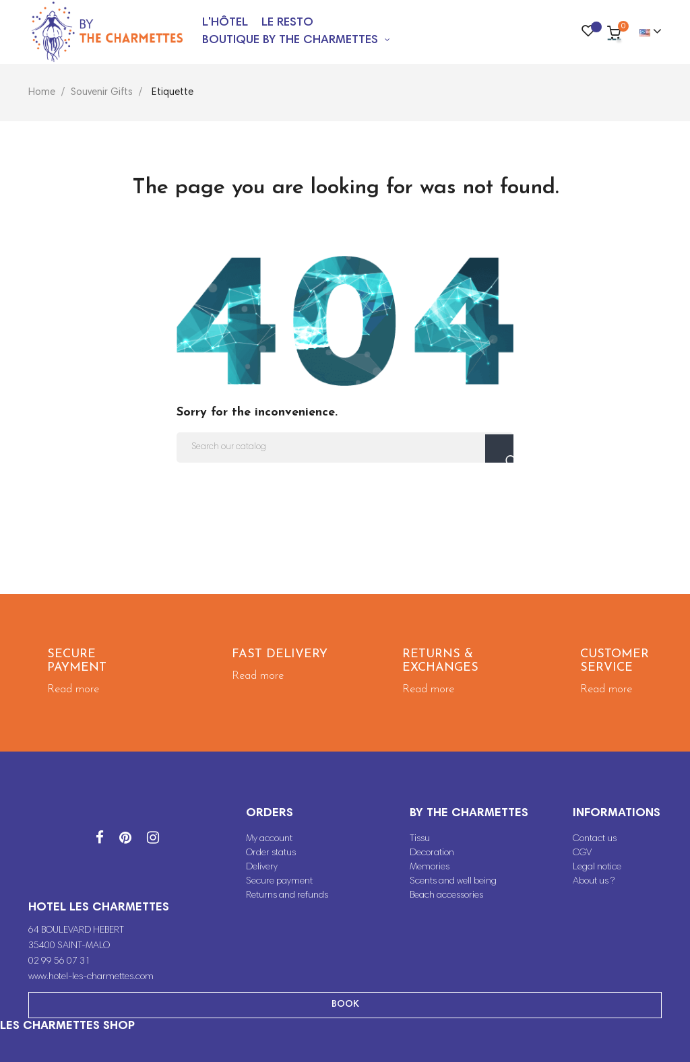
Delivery (262, 867)
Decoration (432, 853)
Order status (271, 853)
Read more (73, 689)
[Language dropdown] (644, 32)
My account (269, 839)
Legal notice (597, 867)
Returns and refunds (287, 895)
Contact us (595, 839)
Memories (429, 867)
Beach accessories (446, 895)
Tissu (420, 839)
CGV (582, 853)
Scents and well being (453, 881)
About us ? (594, 881)
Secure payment (279, 881)
